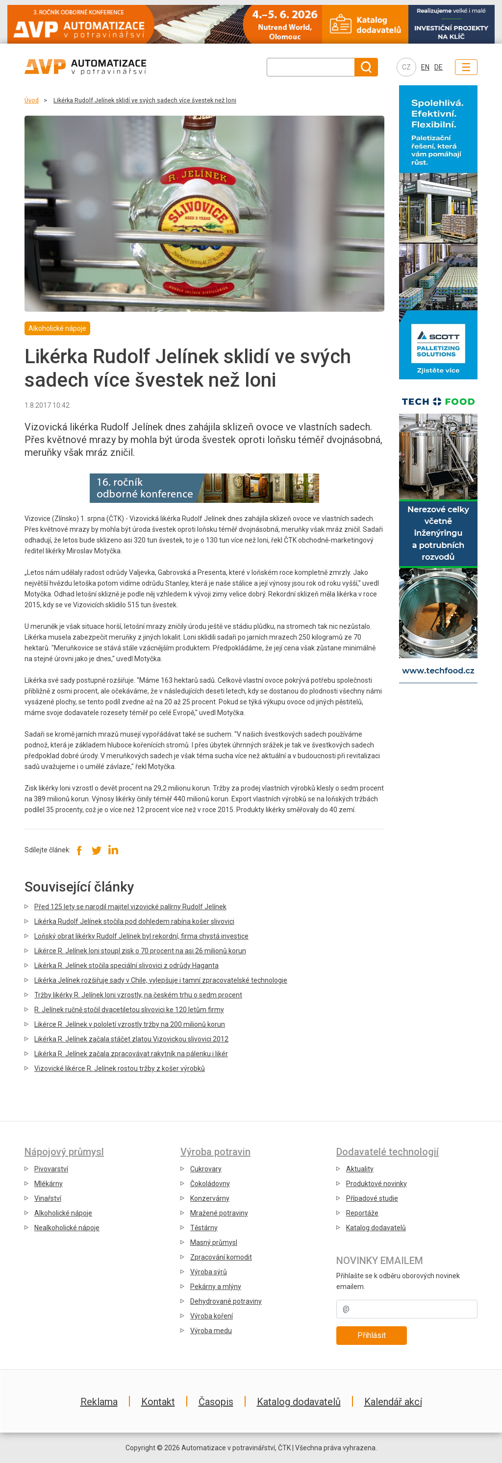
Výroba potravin (215, 1152)
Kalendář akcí (393, 1402)
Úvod (32, 100)
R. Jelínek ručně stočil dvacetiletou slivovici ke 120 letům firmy (129, 1010)
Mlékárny (48, 1184)
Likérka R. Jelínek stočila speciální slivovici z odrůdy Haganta (126, 965)
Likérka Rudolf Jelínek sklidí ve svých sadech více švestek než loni (144, 100)
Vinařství (47, 1198)
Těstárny (204, 1228)
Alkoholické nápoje (63, 1213)
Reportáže (362, 1213)
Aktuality (360, 1169)
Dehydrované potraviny (226, 1301)
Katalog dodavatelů (376, 1228)
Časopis (216, 1402)
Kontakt (158, 1402)
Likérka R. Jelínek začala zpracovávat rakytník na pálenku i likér (131, 1054)
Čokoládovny (210, 1184)
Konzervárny (209, 1198)
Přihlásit (371, 1335)
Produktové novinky (376, 1184)
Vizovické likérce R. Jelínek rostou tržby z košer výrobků (119, 1068)
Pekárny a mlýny (215, 1286)
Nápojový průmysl (64, 1152)
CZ (406, 67)
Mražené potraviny (219, 1213)
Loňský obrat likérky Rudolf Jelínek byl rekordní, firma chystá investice (141, 936)
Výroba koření (211, 1316)
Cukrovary (206, 1169)
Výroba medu (211, 1331)
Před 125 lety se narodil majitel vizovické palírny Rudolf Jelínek (130, 907)
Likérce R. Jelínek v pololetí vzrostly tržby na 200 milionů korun (129, 1024)
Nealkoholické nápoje (67, 1228)
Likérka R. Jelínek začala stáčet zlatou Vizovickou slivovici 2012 (131, 1039)
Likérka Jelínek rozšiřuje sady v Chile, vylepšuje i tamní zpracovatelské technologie (160, 980)
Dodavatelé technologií (387, 1152)
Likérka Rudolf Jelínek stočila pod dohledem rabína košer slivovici (134, 921)
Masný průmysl (213, 1242)
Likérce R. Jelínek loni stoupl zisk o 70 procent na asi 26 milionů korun (140, 951)
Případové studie (372, 1198)
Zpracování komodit (221, 1257)
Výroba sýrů (208, 1272)
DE (438, 67)
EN (425, 67)
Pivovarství (51, 1169)
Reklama (99, 1402)
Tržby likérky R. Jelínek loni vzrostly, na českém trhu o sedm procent (138, 995)
